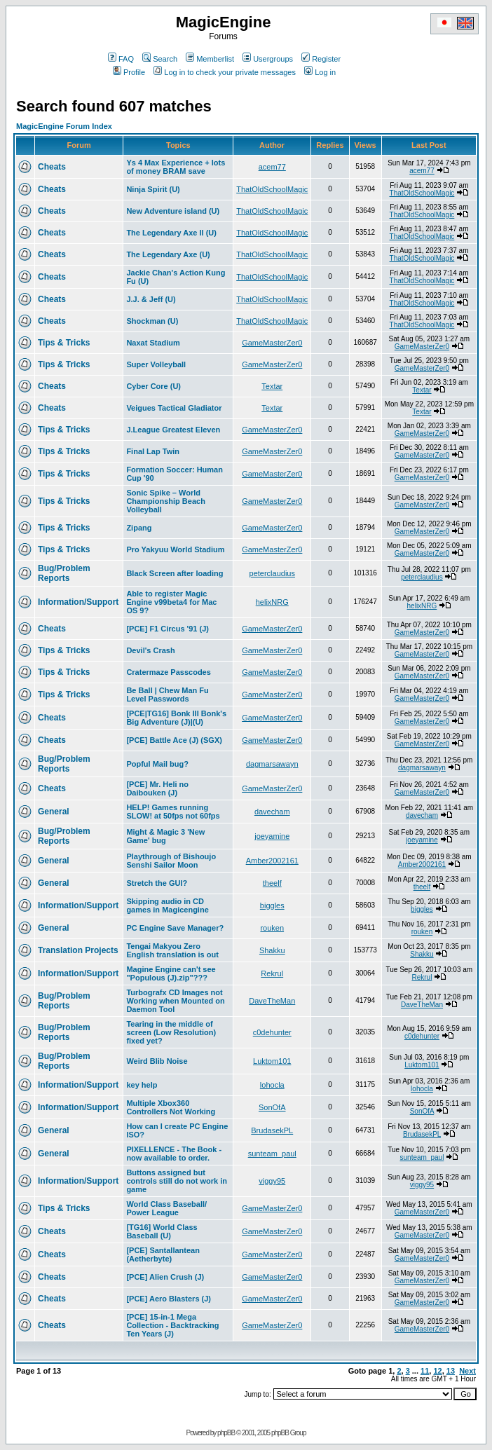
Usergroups (267, 59)
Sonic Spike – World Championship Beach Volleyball (165, 501)
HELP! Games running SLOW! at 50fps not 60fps (172, 811)
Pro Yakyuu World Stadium (175, 549)
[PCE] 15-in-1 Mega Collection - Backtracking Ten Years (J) (172, 1325)
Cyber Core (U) (153, 386)
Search (159, 59)
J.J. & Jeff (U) (150, 299)
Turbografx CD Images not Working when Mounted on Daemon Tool (175, 1000)
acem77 (272, 167)
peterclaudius (272, 573)
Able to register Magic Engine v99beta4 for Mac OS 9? (171, 602)
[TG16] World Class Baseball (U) (161, 1231)
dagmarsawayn (272, 764)
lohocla (272, 1085)
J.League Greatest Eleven (173, 429)
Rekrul (272, 973)
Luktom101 (272, 1061)
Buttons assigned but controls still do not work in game (176, 1180)
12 (437, 1371)
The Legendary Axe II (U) (171, 232)
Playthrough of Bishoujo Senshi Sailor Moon (171, 860)
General (53, 811)
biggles (272, 905)
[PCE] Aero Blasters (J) (168, 1298)
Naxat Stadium (152, 342)
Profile (129, 72)
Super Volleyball (156, 364)
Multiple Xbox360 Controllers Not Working (170, 1107)
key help (141, 1085)
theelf (272, 883)
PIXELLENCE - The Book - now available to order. (173, 1153)
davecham (272, 811)
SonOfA (272, 1107)
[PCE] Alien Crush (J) (165, 1277)
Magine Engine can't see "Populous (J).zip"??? (170, 973)
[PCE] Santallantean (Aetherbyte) (163, 1254)
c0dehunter (272, 1032)
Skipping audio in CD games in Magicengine (167, 905)
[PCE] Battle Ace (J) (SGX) (174, 740)
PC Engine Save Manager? (175, 928)
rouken (272, 928)
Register (321, 59)
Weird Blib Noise (156, 1061)
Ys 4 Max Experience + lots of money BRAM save (175, 166)
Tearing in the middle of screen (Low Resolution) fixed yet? (171, 1032)
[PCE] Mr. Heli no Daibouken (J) (157, 788)
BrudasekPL (272, 1130)
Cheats (52, 167)
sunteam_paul (272, 1153)
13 (450, 1371)
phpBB (226, 1433)
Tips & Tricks (64, 343)
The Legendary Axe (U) (168, 254)
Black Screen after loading (174, 573)
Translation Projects (78, 950)
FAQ (121, 59)
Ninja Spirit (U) (152, 189)
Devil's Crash (150, 650)
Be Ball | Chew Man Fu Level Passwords (167, 694)
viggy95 (272, 1181)
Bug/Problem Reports (64, 573)
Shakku (272, 950)
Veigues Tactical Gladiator (173, 408)
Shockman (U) (152, 321)
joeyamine (271, 836)
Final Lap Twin (152, 451)
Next (467, 1371)
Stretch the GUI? (156, 883)
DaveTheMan (272, 1001)
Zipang (138, 528)
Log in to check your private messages (224, 72)
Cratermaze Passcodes (168, 672)
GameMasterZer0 (272, 342)
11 (425, 1371)
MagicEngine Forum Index (64, 126)
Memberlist (210, 59)
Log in (320, 72)
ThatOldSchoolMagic (272, 189)
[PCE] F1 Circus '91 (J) (167, 628)
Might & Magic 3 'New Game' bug (165, 836)
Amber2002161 (272, 860)
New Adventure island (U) (172, 211)
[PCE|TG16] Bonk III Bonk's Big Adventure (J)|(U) (176, 717)
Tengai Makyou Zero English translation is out (172, 950)
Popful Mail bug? (157, 764)
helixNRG (272, 602)
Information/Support (78, 602)
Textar (271, 386)
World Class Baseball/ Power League (166, 1208)
